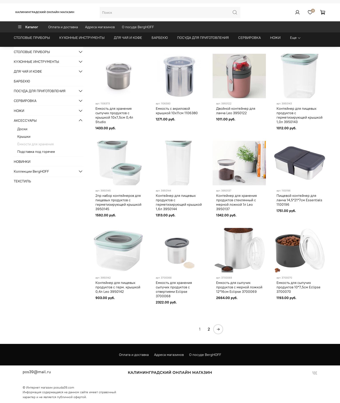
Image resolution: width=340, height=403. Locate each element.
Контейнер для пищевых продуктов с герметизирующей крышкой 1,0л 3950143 (299, 115)
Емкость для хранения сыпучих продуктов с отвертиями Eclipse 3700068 (174, 289)
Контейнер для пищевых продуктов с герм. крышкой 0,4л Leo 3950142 (117, 287)
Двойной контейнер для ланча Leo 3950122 (235, 110)
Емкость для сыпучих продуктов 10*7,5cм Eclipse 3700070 (298, 287)
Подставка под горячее (36, 151)
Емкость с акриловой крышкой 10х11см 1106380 (177, 110)
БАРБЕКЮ (160, 37)
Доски (22, 129)
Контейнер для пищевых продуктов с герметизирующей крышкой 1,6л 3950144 (179, 202)
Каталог (28, 27)
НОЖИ (275, 37)
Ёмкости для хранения (35, 144)
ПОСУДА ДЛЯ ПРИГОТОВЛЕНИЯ (203, 37)
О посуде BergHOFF (138, 27)
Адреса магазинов (100, 27)
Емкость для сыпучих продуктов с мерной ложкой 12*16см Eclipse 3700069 (239, 287)
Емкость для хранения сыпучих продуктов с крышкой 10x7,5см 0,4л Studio (114, 115)
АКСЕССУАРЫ (25, 120)
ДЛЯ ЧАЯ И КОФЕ (128, 37)
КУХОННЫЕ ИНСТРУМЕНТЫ (82, 37)
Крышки (23, 136)
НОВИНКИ (22, 161)
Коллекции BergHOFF (31, 171)
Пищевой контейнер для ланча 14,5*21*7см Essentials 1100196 (299, 200)
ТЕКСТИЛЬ (22, 181)
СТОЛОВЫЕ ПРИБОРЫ (32, 37)
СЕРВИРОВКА (249, 37)
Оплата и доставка (63, 27)
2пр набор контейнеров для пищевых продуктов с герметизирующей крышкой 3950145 (118, 202)
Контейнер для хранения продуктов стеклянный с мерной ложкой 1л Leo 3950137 (236, 202)
